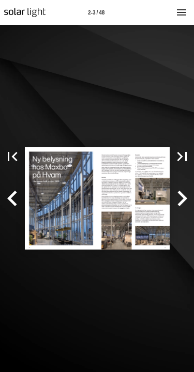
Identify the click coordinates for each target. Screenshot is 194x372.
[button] (12, 198)
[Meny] (181, 12)
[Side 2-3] (96, 12)
